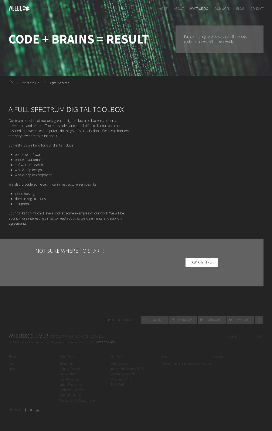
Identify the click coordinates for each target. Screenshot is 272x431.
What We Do (199, 9)
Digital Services (70, 379)
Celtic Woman (119, 363)
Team (12, 363)
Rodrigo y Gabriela (123, 374)
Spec (11, 369)
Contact (257, 9)
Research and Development (79, 401)
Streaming (66, 363)
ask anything (202, 262)
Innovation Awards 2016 (126, 369)
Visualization (68, 374)
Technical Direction (72, 390)
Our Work (222, 9)
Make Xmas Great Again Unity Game (186, 363)
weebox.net (106, 342)
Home (163, 9)
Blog (240, 9)
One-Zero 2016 (121, 379)
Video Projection (71, 385)
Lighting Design (70, 369)
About (179, 9)
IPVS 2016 (117, 385)
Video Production (71, 395)
